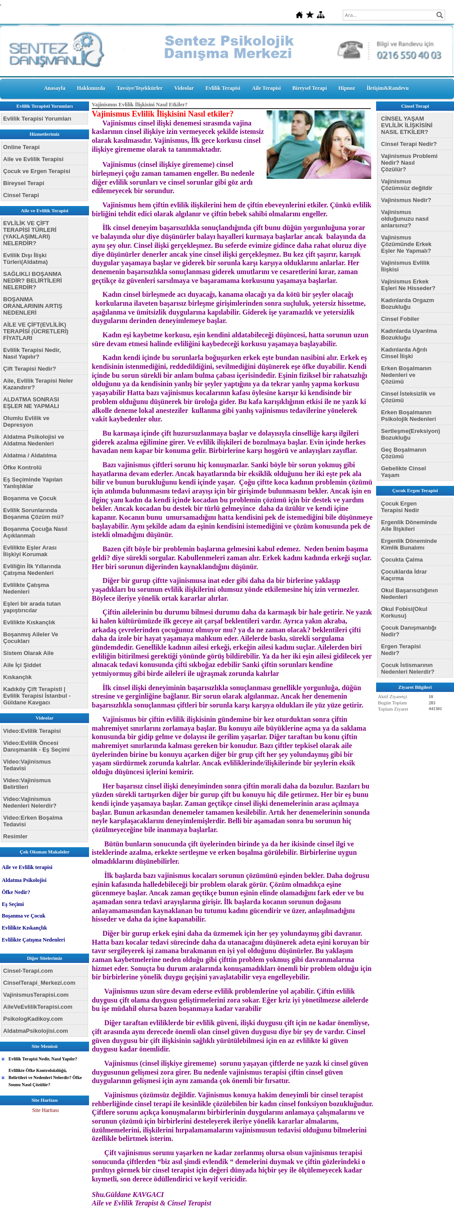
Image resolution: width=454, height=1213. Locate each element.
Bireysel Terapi (309, 88)
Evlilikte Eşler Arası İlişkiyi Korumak (30, 551)
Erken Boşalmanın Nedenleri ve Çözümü (406, 375)
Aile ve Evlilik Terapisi (33, 159)
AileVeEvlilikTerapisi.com (38, 1006)
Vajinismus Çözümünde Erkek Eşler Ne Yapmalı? (406, 244)
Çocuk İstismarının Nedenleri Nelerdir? (407, 668)
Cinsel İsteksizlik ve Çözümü (408, 397)
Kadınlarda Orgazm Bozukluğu (407, 303)
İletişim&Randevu (388, 88)
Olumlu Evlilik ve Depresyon (26, 421)
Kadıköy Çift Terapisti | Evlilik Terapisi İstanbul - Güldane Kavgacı (36, 696)
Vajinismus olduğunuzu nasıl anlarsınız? (405, 219)
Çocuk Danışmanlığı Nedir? (408, 631)
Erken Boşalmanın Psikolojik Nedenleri (408, 415)
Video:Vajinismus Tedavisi (27, 765)
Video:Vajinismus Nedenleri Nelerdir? (30, 802)
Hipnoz (346, 88)
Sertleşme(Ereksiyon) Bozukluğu (410, 434)
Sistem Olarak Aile (28, 653)
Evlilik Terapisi (222, 88)
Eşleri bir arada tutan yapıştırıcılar (32, 607)
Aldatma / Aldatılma (30, 455)
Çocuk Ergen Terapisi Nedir (400, 507)
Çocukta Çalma (402, 559)
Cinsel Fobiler (400, 318)
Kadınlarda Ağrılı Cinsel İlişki (404, 353)
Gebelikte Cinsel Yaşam (403, 471)
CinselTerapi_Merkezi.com (39, 982)
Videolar (184, 88)
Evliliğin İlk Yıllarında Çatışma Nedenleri (32, 569)
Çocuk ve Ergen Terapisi (36, 171)
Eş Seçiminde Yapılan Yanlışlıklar (32, 482)
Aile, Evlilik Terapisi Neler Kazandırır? (38, 384)
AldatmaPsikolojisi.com (35, 1030)
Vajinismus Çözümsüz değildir (407, 184)
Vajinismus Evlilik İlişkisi (405, 266)
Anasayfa (54, 88)
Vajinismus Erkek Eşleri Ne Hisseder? (408, 284)
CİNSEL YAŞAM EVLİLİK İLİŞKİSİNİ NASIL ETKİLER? (407, 125)
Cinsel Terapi (21, 195)
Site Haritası (45, 1110)
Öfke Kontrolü (22, 467)
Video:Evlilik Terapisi (32, 731)
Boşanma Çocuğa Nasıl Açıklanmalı (35, 532)
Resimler (15, 836)
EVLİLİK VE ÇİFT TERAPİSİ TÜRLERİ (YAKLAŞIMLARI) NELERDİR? (30, 233)
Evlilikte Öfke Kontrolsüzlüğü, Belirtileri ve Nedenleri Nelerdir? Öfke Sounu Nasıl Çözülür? (45, 1077)
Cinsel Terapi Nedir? (409, 144)
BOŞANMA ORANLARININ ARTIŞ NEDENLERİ (32, 306)
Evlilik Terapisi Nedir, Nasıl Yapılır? (32, 353)
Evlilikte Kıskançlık (29, 622)
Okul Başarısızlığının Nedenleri (409, 593)
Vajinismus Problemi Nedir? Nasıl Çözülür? (409, 163)
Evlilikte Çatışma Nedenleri (26, 588)
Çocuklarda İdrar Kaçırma (404, 575)
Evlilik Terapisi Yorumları (37, 118)
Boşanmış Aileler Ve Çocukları (30, 637)
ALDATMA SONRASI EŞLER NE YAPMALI (31, 402)
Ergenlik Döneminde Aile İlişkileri (409, 525)
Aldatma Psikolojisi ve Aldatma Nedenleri (33, 440)
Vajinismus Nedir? (406, 200)
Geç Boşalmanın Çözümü (403, 453)
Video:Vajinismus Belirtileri (27, 783)
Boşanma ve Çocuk (30, 498)
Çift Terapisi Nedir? (29, 368)
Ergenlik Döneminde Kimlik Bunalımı (409, 544)
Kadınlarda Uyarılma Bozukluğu (409, 334)
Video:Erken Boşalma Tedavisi (32, 821)
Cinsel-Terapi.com (28, 970)
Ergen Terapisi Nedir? (401, 649)
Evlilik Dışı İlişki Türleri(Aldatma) (25, 258)
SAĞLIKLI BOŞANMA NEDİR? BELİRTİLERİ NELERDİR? (32, 281)
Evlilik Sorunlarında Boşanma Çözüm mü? (33, 513)
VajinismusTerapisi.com (36, 994)
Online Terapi (21, 147)
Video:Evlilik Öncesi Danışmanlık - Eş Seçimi (36, 746)
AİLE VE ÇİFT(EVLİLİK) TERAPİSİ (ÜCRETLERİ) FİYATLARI (36, 331)
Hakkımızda (91, 88)
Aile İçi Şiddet (22, 665)
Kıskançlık (17, 677)
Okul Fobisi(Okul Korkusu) (404, 612)
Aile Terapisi (266, 88)
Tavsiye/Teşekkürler (139, 88)
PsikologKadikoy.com (33, 1018)
